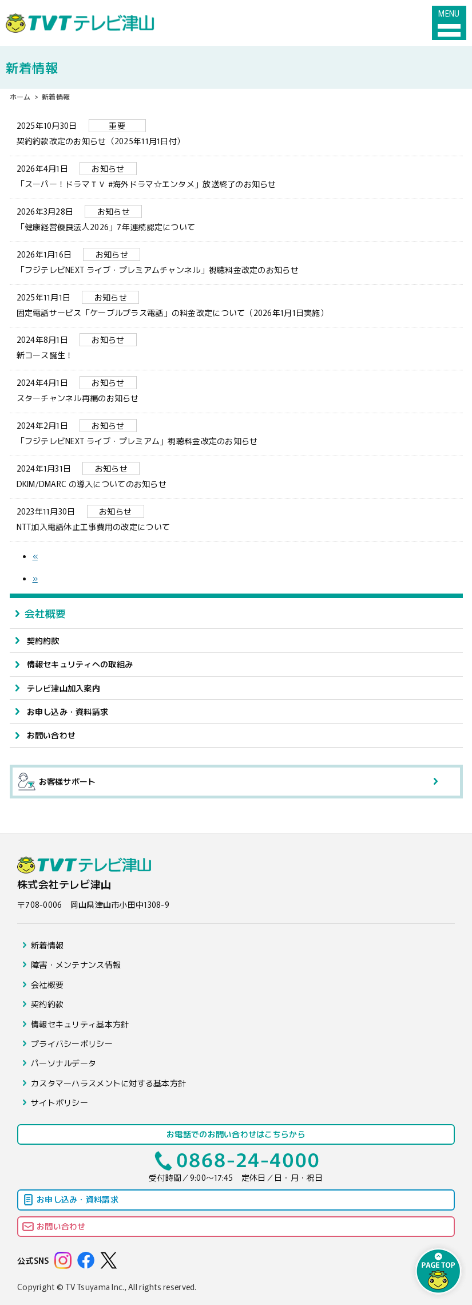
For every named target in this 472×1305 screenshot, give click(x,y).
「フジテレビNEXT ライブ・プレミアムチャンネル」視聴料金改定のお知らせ (236, 261)
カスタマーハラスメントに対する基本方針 (108, 1083)
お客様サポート (57, 781)
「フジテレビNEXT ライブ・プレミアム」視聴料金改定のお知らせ (236, 432)
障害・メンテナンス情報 (76, 964)
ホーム (20, 96)
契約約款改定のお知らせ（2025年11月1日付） (236, 133)
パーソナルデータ (63, 1063)
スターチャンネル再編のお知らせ (236, 390)
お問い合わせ (51, 735)
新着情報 (47, 945)
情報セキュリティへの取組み (80, 664)
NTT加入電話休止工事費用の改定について (236, 518)
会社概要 (45, 613)
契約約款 (43, 640)
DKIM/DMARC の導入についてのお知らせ (236, 475)
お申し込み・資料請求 (68, 711)
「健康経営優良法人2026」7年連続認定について (236, 218)
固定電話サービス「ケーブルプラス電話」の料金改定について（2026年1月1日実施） (236, 304)
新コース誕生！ (236, 347)
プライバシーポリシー (72, 1043)
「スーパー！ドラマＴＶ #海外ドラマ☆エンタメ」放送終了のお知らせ (236, 175)
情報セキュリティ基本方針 (80, 1024)
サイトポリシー (59, 1102)
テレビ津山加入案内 (64, 688)
